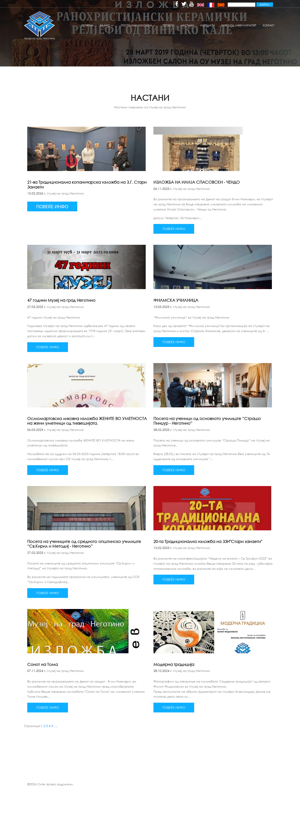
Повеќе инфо (174, 229)
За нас (105, 25)
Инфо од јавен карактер (238, 25)
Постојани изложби (136, 25)
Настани (187, 25)
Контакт (268, 25)
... (56, 726)
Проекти (168, 25)
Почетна (87, 25)
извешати (207, 25)
